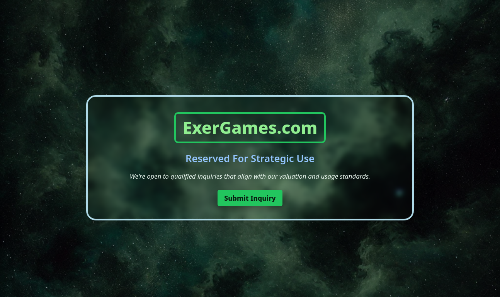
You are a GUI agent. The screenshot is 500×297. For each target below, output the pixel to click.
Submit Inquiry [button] (250, 198)
